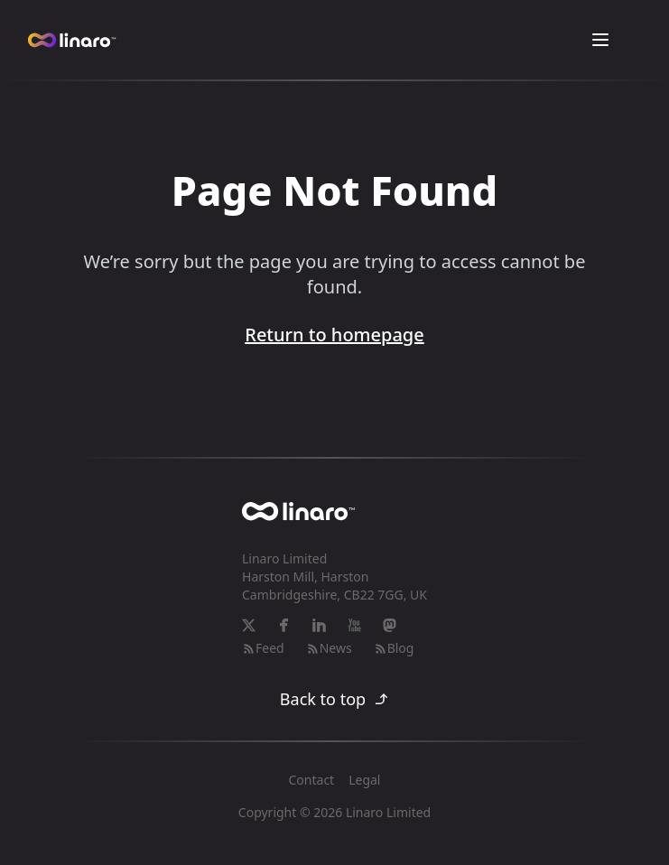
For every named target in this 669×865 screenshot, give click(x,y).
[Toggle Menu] (600, 40)
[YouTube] (354, 625)
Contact (312, 779)
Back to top (334, 699)
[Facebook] (284, 625)
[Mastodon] (389, 625)
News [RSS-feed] (329, 647)
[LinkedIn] (319, 625)
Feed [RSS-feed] (263, 647)
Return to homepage (334, 334)
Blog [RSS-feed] (394, 647)
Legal (364, 779)
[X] (249, 625)
